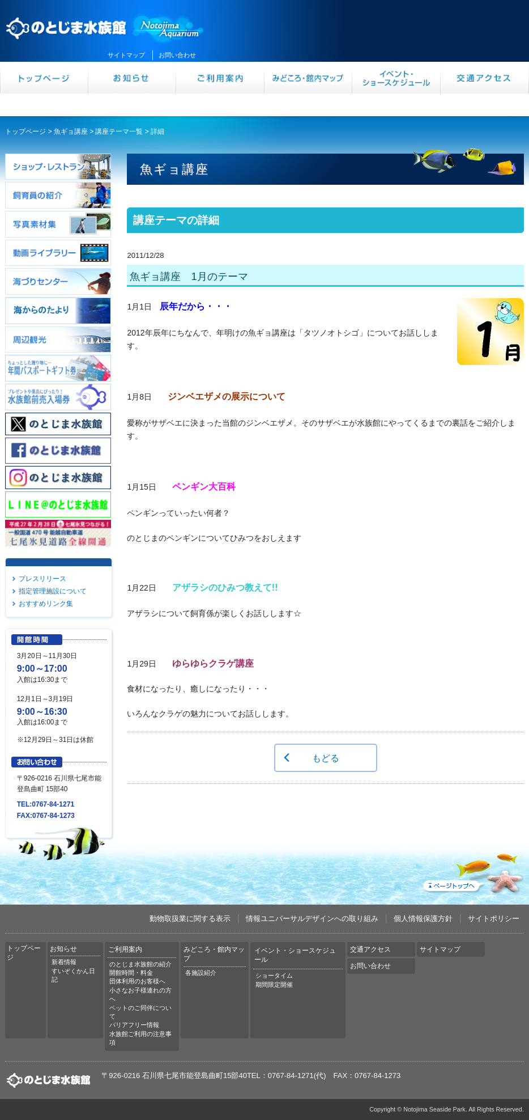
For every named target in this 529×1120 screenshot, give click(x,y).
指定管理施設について (53, 591)
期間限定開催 (274, 984)
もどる (325, 758)
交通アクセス (485, 78)
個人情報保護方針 (423, 918)
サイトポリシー (493, 918)
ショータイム (274, 975)
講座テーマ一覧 (119, 131)
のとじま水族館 (105, 27)
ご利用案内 (220, 78)
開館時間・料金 (131, 972)
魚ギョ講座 (71, 131)
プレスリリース (42, 579)
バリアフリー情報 (134, 1024)
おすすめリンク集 (46, 604)
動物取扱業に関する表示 (190, 918)
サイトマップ (126, 55)
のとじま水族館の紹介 (140, 964)
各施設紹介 (200, 972)
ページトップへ (472, 871)
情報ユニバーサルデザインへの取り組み (312, 918)
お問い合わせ (177, 55)
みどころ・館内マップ (308, 78)
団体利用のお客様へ (137, 981)
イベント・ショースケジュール (396, 78)
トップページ (44, 78)
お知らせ (132, 78)
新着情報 (64, 961)
